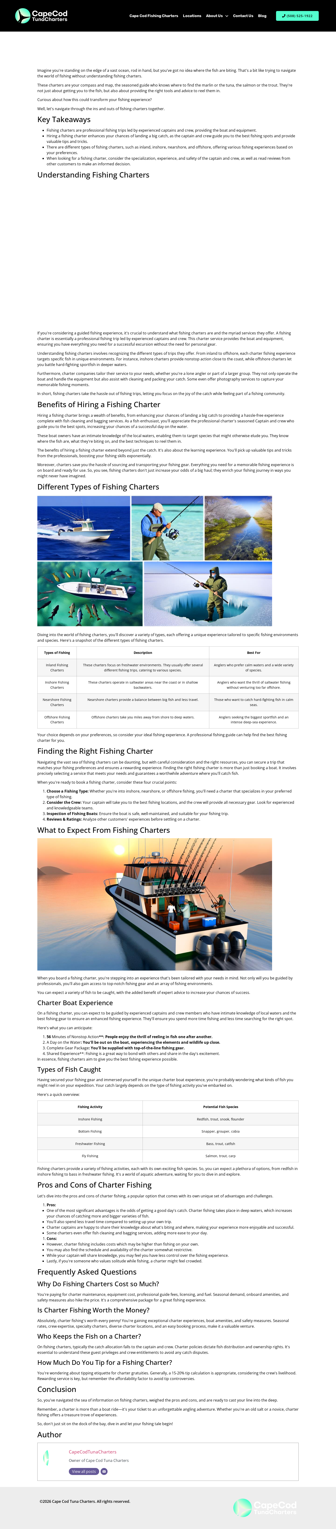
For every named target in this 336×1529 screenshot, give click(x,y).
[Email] (104, 1471)
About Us (217, 16)
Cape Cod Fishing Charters (154, 16)
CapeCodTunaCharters (92, 1452)
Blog (262, 16)
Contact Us (243, 16)
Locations (192, 16)
